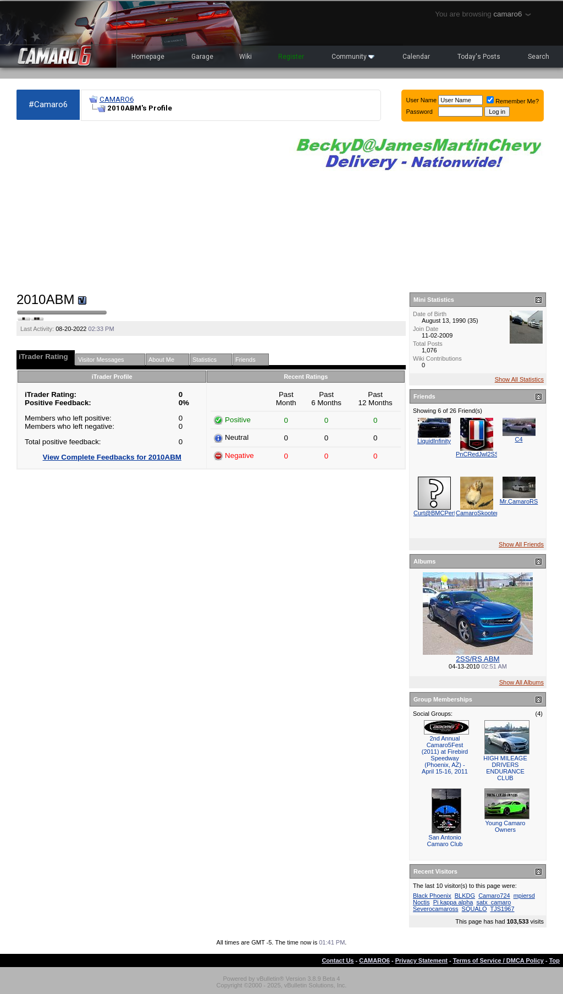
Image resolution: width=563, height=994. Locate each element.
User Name (421, 100)
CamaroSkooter (477, 513)
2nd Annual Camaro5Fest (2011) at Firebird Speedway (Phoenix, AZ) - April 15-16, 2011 (445, 755)
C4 (518, 439)
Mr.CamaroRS (519, 501)
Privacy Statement (421, 960)
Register (291, 56)
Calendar (416, 56)
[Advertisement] (147, 207)
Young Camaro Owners (505, 826)
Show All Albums (521, 682)
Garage (202, 56)
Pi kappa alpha (453, 902)
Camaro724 (494, 895)
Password (419, 111)
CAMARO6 (117, 99)
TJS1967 (502, 908)
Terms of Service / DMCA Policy (498, 960)
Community (353, 56)
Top (554, 960)
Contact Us (338, 960)
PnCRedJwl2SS (477, 454)
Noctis (421, 902)
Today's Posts (478, 56)
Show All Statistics (519, 379)
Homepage (147, 56)
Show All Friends (521, 544)
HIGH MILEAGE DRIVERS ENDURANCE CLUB (505, 768)
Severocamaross (436, 908)
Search (538, 56)
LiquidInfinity (434, 441)
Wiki (245, 56)
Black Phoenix (432, 895)
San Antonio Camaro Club (445, 840)
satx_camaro (493, 902)
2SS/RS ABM (477, 659)
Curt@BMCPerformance (446, 513)
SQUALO (474, 908)
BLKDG (465, 895)
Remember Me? (513, 101)
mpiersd (524, 895)
